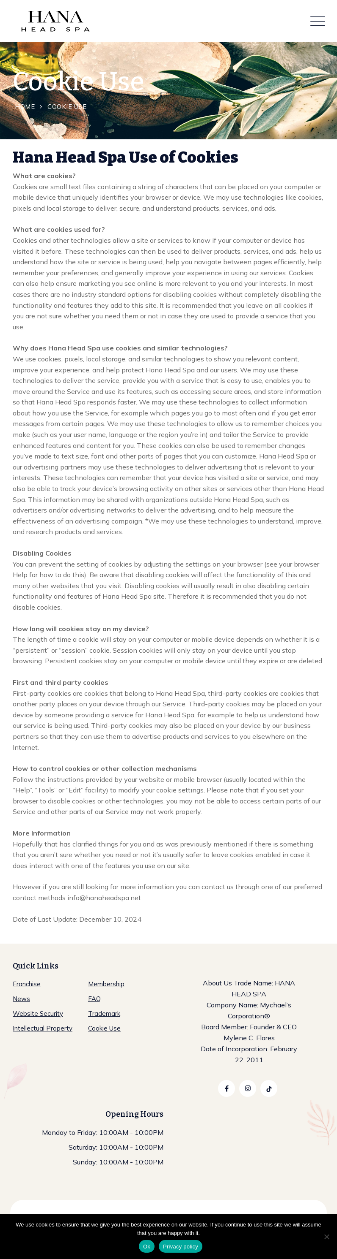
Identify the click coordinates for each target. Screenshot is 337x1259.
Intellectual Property (42, 1028)
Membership (106, 984)
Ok (146, 1246)
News (21, 999)
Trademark (104, 1013)
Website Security (38, 1013)
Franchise (27, 984)
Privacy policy (180, 1246)
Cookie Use (104, 1028)
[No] (326, 1236)
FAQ (94, 999)
